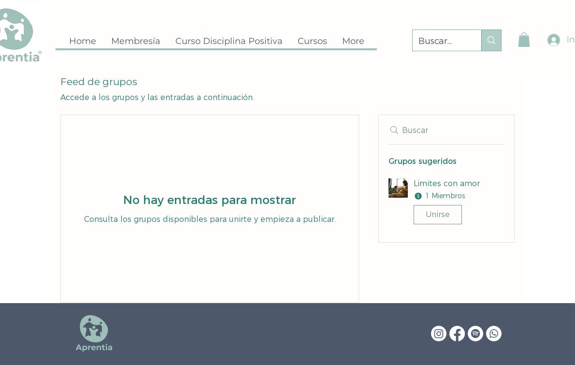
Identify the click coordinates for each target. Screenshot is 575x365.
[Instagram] (438, 333)
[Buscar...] (439, 41)
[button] (524, 39)
